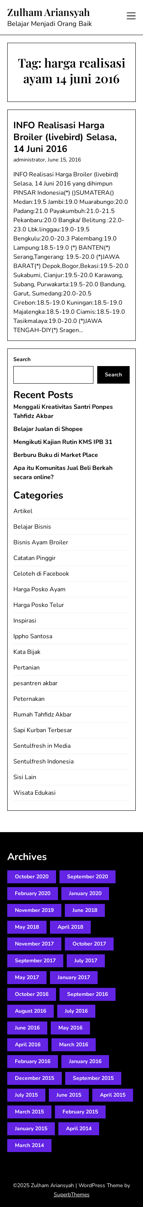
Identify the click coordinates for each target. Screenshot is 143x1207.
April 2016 (27, 1044)
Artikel (22, 511)
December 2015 (34, 1078)
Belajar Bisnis (32, 527)
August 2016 (30, 1011)
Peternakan (29, 699)
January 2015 (31, 1128)
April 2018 (70, 927)
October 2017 (89, 943)
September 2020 (87, 876)
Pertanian (26, 667)
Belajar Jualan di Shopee (48, 429)
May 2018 (27, 927)
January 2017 (74, 977)
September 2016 (87, 994)
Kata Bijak (26, 652)
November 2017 (34, 943)
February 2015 (80, 1111)
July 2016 (76, 1011)
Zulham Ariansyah (48, 12)
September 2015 (93, 1078)
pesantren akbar (35, 683)
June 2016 (27, 1027)
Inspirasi (24, 620)
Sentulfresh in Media (42, 746)
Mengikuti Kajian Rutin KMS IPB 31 (62, 442)
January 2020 (85, 893)
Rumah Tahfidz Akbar (42, 714)
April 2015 (112, 1095)
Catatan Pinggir (34, 558)
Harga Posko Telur (38, 605)
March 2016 (73, 1044)
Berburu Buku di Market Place (55, 455)
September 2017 (35, 960)
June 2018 (84, 910)
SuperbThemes (72, 1194)
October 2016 (31, 994)
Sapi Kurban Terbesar (42, 730)
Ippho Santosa (32, 636)
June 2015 (68, 1095)
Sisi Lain (24, 777)
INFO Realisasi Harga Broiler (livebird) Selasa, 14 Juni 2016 (65, 137)
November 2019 (34, 910)
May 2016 (70, 1027)
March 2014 (29, 1145)
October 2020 (31, 876)
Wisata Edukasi (34, 793)
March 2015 (29, 1111)
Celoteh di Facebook (41, 574)
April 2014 (79, 1128)
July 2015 (26, 1095)
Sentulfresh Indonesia (43, 761)
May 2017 (27, 977)
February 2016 (32, 1061)
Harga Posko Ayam (39, 589)
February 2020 (32, 893)
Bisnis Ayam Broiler (40, 542)
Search (22, 359)
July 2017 (85, 960)
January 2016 (85, 1061)
